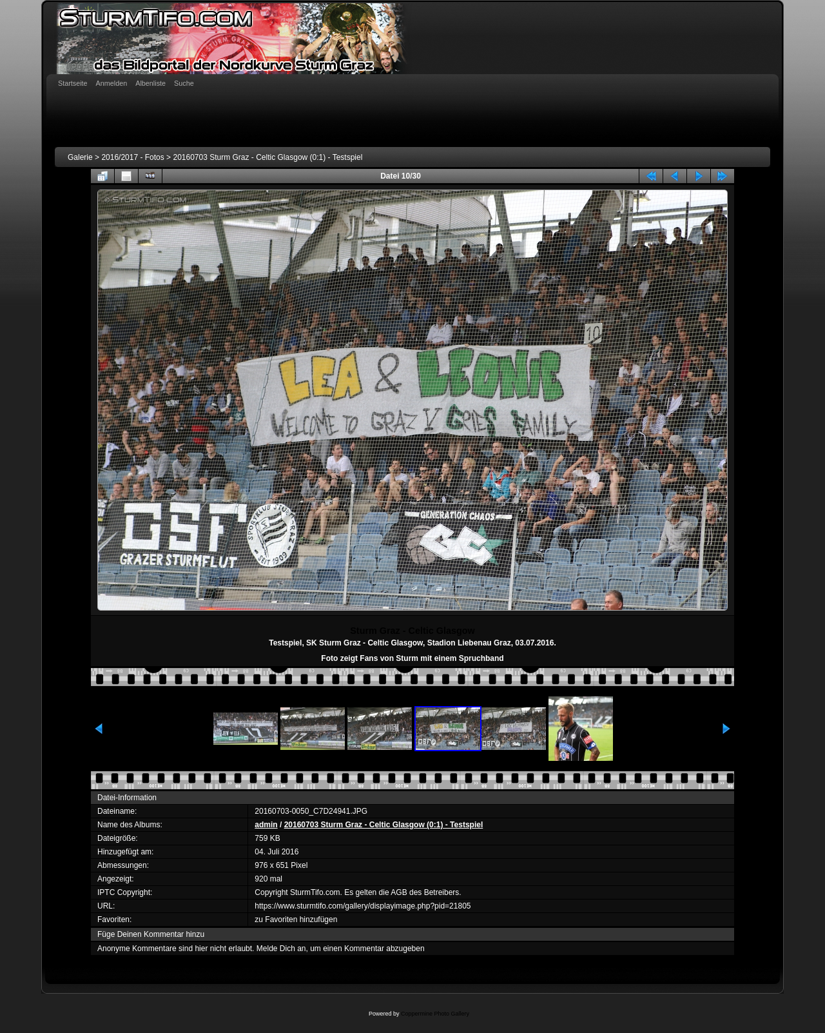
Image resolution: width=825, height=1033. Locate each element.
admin (266, 824)
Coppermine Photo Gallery (435, 1013)
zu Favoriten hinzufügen (296, 919)
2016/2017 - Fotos (132, 157)
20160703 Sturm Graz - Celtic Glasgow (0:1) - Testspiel (267, 157)
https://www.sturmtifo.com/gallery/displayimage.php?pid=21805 (363, 905)
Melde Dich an (281, 948)
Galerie (80, 157)
